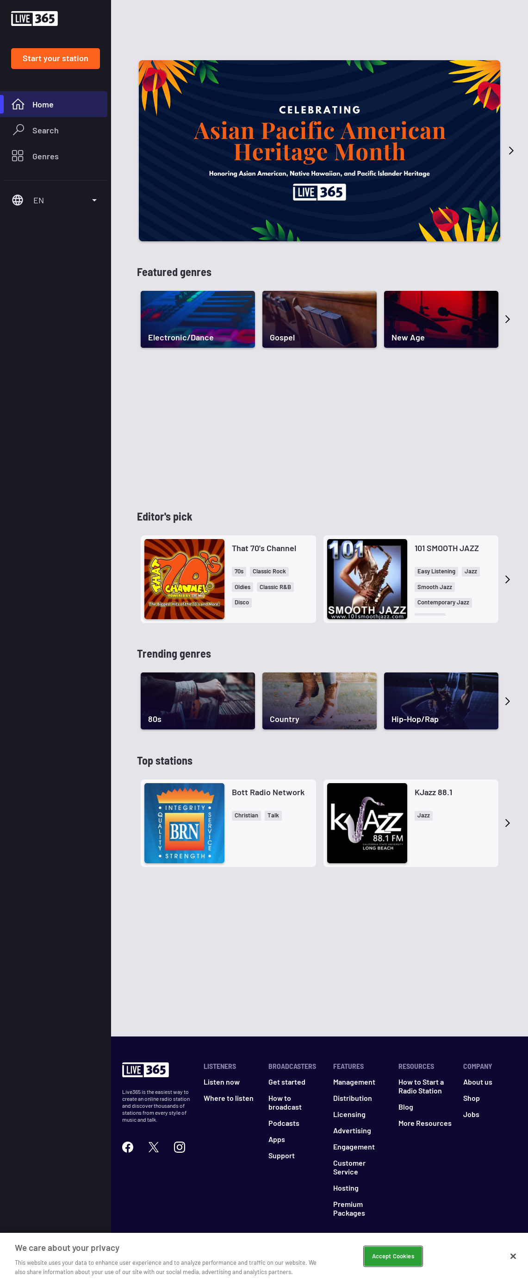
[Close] (513, 1264)
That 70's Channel (264, 548)
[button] (239, 572)
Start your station (55, 58)
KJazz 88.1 (433, 792)
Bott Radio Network (268, 792)
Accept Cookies (393, 1264)
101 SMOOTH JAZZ (447, 548)
